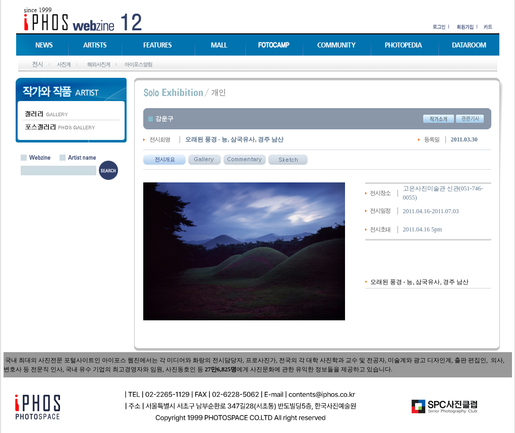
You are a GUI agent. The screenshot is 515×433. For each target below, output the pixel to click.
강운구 (164, 118)
